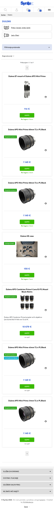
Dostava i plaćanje (10, 478)
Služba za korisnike (11, 471)
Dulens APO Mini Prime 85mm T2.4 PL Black (27, 129)
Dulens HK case (27, 236)
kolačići (42, 500)
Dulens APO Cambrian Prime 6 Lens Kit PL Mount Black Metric (27, 290)
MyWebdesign (28, 502)
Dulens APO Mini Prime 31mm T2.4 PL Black (27, 400)
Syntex (3, 15)
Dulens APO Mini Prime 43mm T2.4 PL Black (27, 347)
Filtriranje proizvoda (12, 47)
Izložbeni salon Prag (11, 485)
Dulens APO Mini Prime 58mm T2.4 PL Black (27, 182)
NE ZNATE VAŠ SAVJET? (11, 491)
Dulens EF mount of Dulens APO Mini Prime (27, 76)
